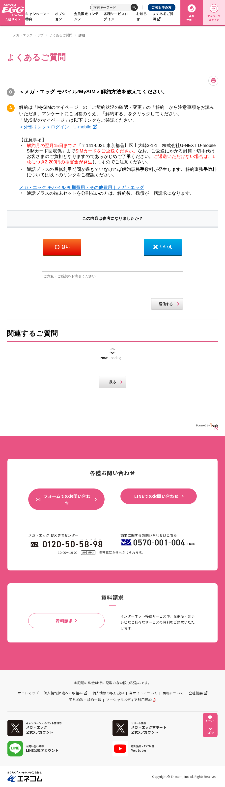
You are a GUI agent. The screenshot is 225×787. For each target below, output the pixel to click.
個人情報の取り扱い (108, 692)
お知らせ (141, 16)
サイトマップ (28, 692)
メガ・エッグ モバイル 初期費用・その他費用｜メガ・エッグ (81, 187)
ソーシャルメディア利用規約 (129, 699)
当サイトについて (143, 692)
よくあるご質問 (163, 16)
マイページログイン (213, 13)
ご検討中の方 (161, 7)
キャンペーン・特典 (37, 16)
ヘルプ (210, 733)
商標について (173, 692)
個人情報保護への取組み (63, 692)
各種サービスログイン (116, 16)
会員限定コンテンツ (86, 16)
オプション (60, 16)
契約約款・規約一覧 (85, 699)
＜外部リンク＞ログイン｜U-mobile (55, 126)
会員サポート (191, 13)
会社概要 (196, 692)
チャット (210, 720)
